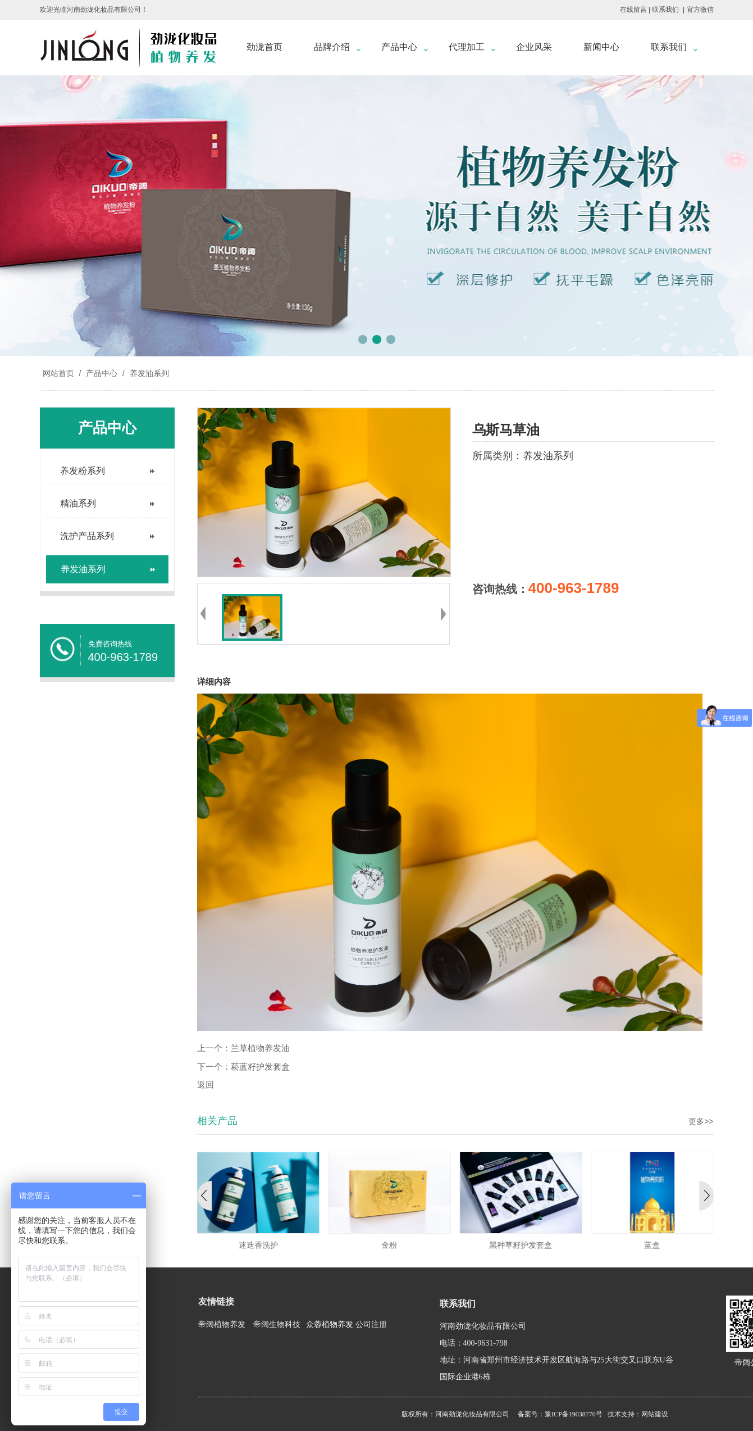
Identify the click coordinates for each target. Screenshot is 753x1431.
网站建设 (654, 1414)
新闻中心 (601, 47)
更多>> (700, 1121)
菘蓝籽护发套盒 (260, 1066)
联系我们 (665, 9)
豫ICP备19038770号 (574, 1414)
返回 (205, 1084)
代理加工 (467, 47)
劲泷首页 (264, 47)
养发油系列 (148, 373)
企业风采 (534, 47)
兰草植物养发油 (260, 1048)
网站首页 (58, 373)
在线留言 (633, 9)
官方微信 (700, 9)
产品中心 (399, 47)
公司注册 (371, 1324)
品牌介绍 (332, 47)
